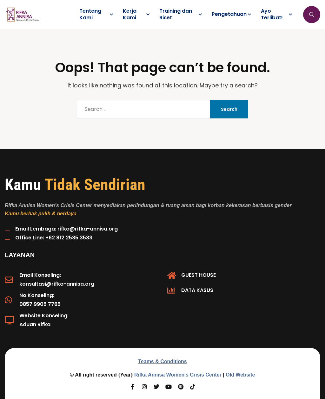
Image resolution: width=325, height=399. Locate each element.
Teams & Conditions (162, 361)
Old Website (240, 374)
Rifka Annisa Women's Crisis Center (178, 374)
